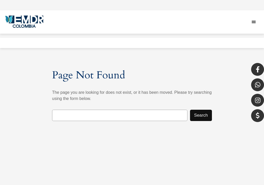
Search (201, 115)
